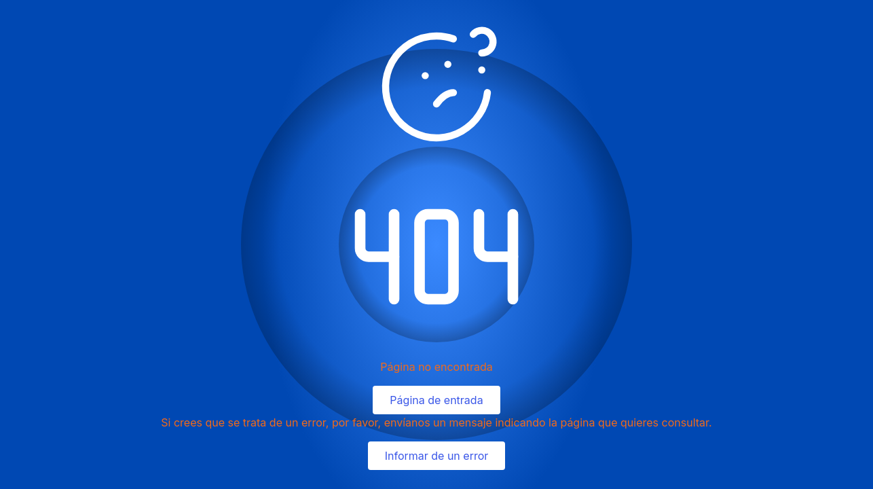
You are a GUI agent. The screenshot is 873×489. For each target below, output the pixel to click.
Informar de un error (437, 456)
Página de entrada (436, 400)
